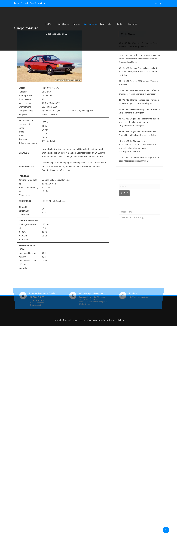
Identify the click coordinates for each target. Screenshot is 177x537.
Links (117, 28)
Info (74, 28)
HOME (49, 28)
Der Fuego (87, 28)
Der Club (62, 28)
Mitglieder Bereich (148, 28)
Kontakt (129, 28)
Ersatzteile (103, 28)
